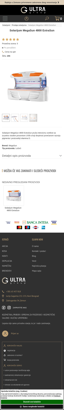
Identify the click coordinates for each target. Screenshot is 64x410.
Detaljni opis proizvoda (16, 155)
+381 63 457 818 (13, 291)
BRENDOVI (6, 270)
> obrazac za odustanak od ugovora (16, 385)
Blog (34, 256)
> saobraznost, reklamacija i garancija (17, 375)
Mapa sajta (36, 270)
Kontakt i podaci (39, 251)
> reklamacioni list (10, 380)
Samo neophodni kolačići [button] (32, 406)
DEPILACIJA (7, 261)
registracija (11, 350)
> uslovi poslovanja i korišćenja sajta (17, 370)
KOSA (4, 251)
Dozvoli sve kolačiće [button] (32, 402)
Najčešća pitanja (39, 266)
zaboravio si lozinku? (14, 355)
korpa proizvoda (13, 360)
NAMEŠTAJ (6, 266)
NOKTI (5, 256)
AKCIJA (5, 246)
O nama (35, 246)
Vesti (34, 261)
